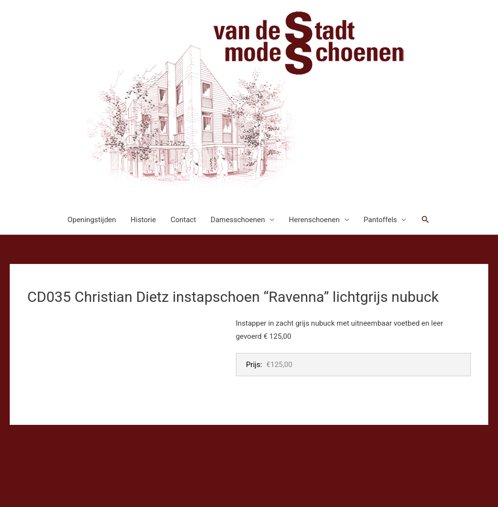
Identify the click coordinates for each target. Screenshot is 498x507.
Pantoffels (380, 219)
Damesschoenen (238, 219)
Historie (143, 219)
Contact (183, 219)
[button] (425, 220)
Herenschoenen (314, 219)
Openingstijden (92, 219)
